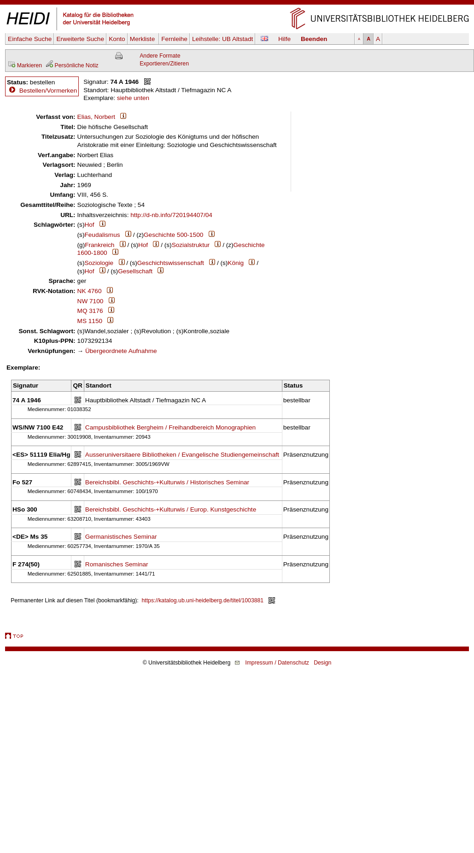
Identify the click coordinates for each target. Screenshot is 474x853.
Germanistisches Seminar (121, 536)
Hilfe (284, 38)
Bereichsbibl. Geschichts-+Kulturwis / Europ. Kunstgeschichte (170, 509)
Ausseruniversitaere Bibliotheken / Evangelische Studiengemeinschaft (182, 454)
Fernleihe (174, 38)
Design (322, 662)
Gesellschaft (135, 271)
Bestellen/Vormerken (48, 90)
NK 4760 (89, 291)
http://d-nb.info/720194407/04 (171, 215)
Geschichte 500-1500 (173, 234)
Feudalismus (102, 234)
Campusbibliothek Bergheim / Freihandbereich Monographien (170, 427)
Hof (89, 224)
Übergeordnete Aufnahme (121, 350)
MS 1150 (89, 321)
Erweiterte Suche (80, 38)
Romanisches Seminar (116, 564)
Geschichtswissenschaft (170, 262)
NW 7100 (90, 301)
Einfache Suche (30, 38)
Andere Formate (160, 56)
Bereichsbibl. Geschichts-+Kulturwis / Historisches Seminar (167, 482)
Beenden (314, 38)
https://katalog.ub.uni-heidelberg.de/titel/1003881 (203, 600)
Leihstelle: (222, 38)
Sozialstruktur (191, 244)
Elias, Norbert (96, 116)
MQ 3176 (90, 310)
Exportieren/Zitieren (164, 63)
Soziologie (98, 262)
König (236, 262)
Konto (117, 38)
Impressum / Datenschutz (277, 662)
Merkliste (143, 38)
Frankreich (99, 244)
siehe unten (133, 97)
